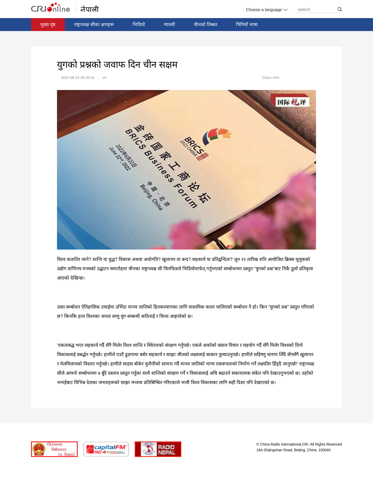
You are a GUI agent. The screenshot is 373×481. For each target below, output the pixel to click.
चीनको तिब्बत (205, 24)
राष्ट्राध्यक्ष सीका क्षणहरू (94, 24)
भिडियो (139, 24)
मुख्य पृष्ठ (47, 24)
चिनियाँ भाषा (247, 24)
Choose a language (266, 10)
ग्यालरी (169, 24)
